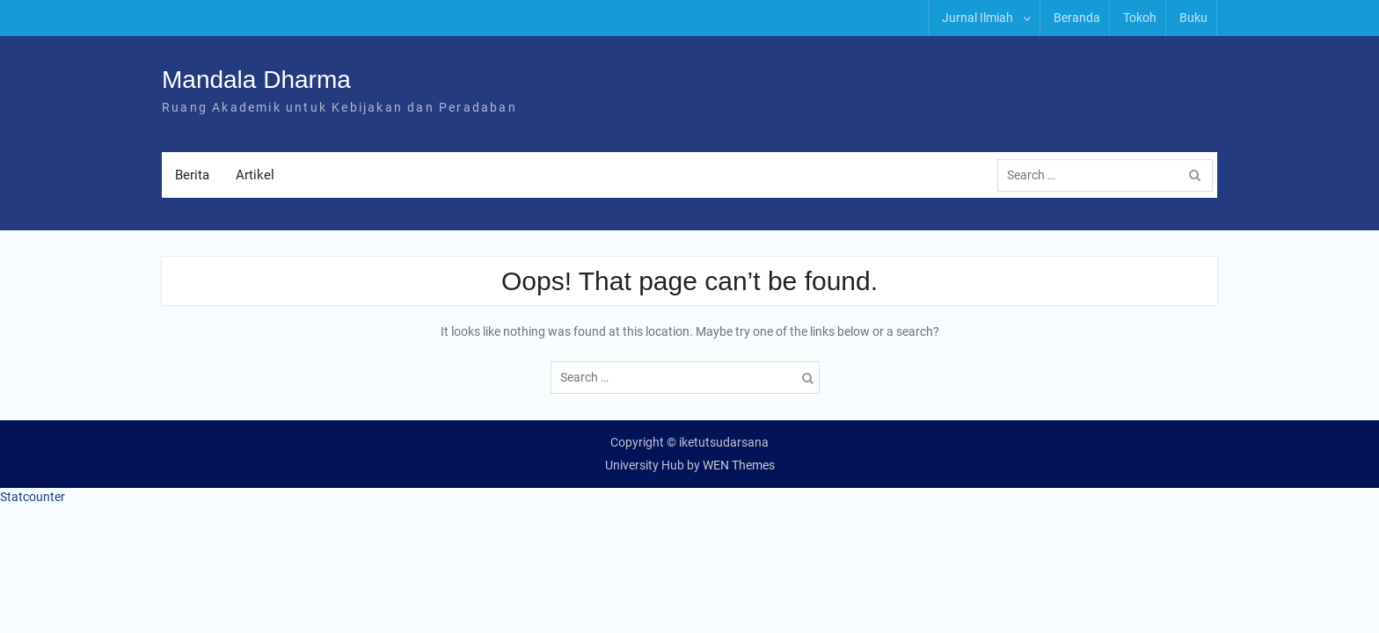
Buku (1193, 18)
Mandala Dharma (256, 80)
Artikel (255, 176)
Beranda (1077, 18)
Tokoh (1139, 18)
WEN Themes (739, 466)
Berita (192, 176)
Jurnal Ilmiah (977, 18)
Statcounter (32, 498)
